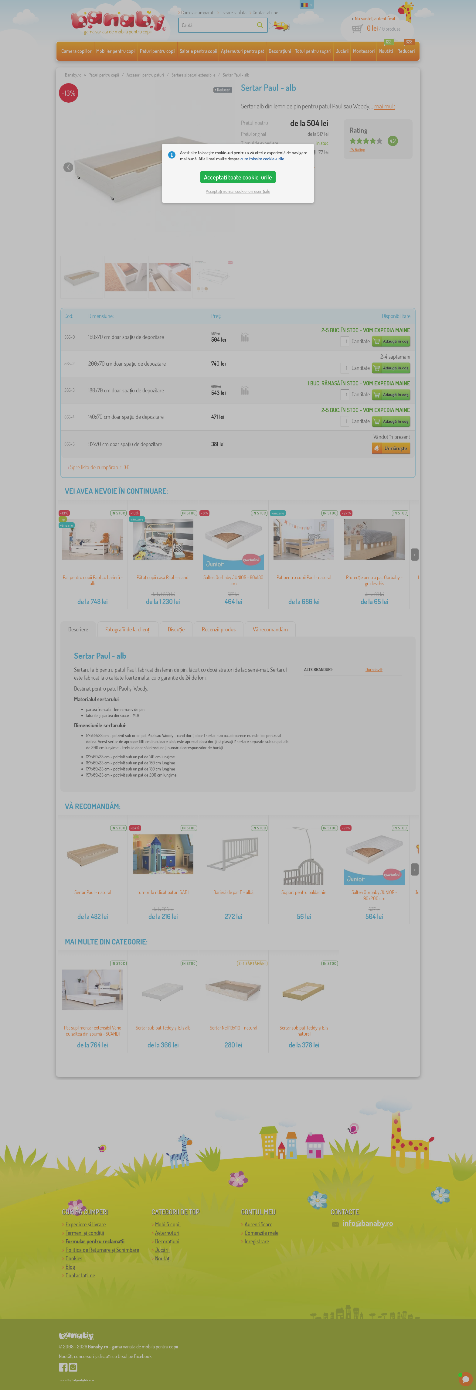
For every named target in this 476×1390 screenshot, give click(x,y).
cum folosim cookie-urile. (262, 159)
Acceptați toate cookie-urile (238, 177)
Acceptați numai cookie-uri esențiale (238, 191)
